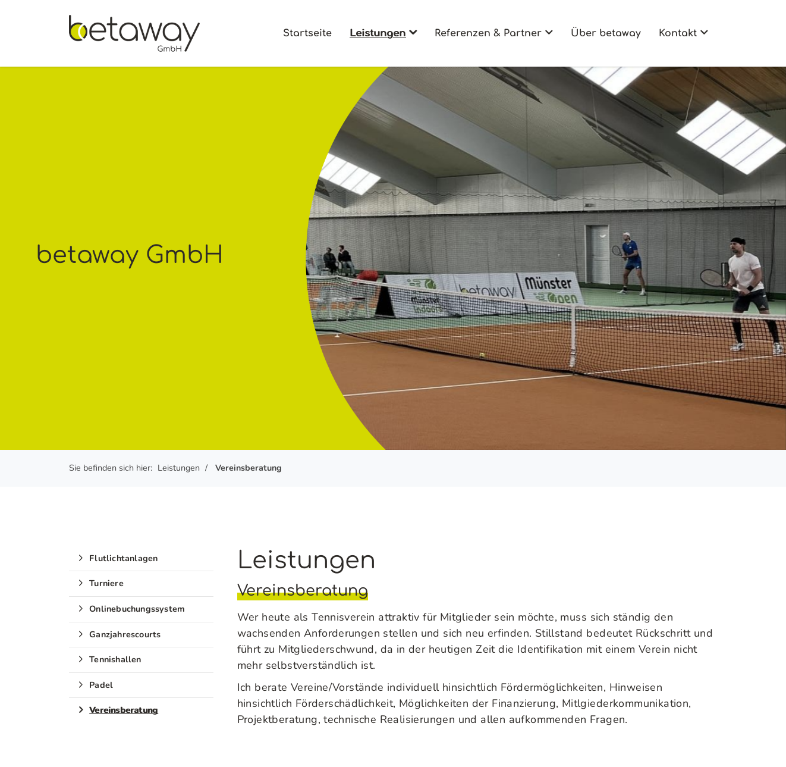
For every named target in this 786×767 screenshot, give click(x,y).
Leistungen (377, 33)
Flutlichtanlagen (123, 558)
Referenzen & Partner (488, 33)
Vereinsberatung (248, 468)
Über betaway (606, 33)
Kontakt (678, 33)
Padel (101, 685)
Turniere (106, 583)
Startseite (307, 33)
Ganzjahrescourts (125, 634)
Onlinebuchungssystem (137, 609)
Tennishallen (115, 659)
